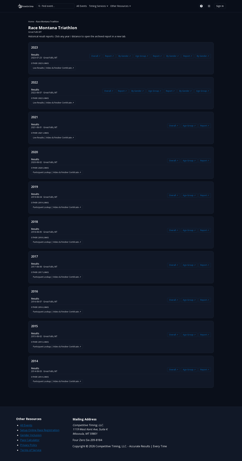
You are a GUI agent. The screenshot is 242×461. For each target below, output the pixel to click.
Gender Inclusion (31, 435)
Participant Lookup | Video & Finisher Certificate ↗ (57, 172)
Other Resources (120, 6)
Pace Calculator (29, 440)
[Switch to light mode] (209, 6)
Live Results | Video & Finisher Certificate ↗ (53, 67)
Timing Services (98, 6)
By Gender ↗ (124, 56)
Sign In (220, 6)
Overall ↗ (95, 56)
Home (31, 21)
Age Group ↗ (141, 56)
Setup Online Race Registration (39, 430)
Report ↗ (109, 56)
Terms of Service (30, 450)
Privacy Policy (28, 445)
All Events (81, 6)
